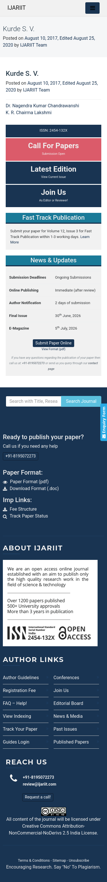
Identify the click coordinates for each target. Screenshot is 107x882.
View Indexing (17, 716)
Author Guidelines (21, 677)
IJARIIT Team (33, 45)
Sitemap (59, 860)
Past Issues (65, 729)
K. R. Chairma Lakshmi (29, 112)
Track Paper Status (29, 516)
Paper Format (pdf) (29, 481)
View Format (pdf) (53, 349)
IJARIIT (16, 7)
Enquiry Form (103, 422)
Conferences (66, 677)
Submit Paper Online (53, 343)
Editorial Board (68, 703)
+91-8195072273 (20, 456)
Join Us (61, 690)
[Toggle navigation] (92, 8)
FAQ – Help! (15, 703)
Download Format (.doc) (34, 488)
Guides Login (16, 742)
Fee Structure (23, 509)
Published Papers (71, 742)
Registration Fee (19, 690)
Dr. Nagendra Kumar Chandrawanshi (42, 105)
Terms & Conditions (34, 860)
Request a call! (38, 797)
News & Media (68, 716)
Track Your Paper (20, 729)
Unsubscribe (79, 860)
